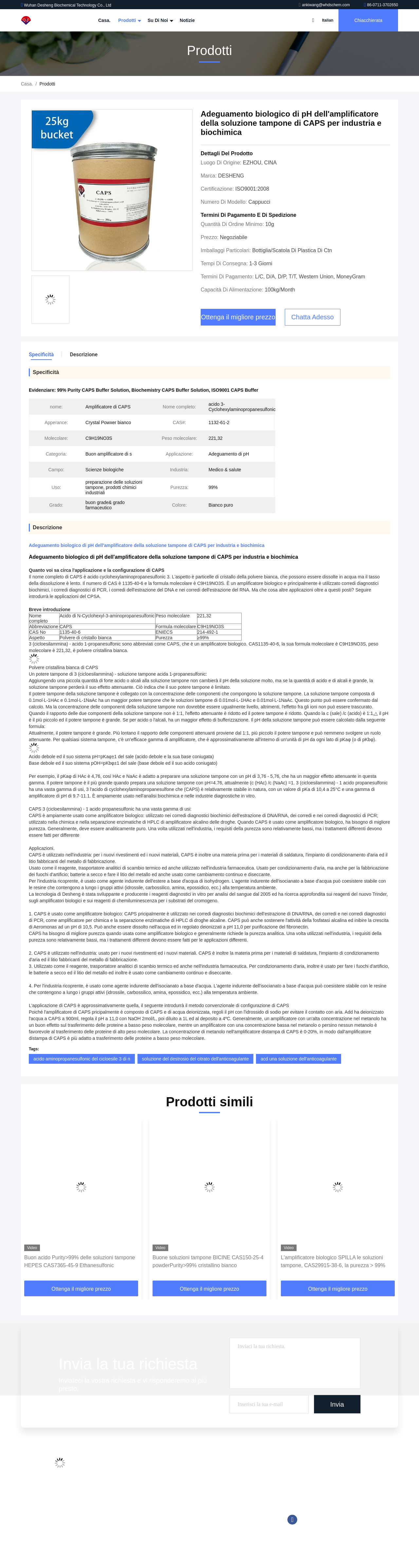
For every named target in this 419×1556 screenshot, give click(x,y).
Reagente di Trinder (185, 1515)
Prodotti (129, 20)
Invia (337, 1404)
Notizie (187, 20)
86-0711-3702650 (381, 5)
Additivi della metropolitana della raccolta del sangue (218, 1465)
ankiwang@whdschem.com (325, 5)
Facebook (292, 1520)
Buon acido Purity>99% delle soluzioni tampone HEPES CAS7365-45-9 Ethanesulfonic (79, 1261)
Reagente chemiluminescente (195, 1478)
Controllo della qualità (126, 1490)
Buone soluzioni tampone (190, 1490)
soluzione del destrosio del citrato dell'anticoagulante (195, 1058)
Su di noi (160, 20)
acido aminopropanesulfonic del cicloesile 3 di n (81, 1058)
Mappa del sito (119, 1515)
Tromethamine (179, 1503)
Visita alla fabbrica (122, 1478)
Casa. (104, 20)
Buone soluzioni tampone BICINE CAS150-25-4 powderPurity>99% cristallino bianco (208, 1261)
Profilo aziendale (121, 1465)
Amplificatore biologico (187, 1527)
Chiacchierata (368, 20)
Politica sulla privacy (125, 1527)
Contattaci (114, 1503)
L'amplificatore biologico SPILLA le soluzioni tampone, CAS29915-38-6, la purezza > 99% (333, 1261)
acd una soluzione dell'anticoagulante (299, 1058)
